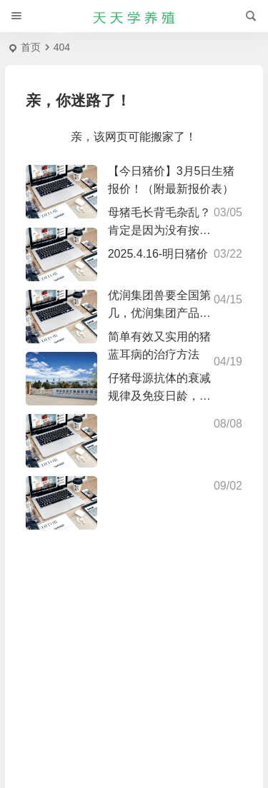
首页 (31, 47)
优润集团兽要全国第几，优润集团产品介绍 (159, 313)
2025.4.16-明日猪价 (158, 254)
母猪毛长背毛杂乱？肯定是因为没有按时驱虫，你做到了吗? (159, 230)
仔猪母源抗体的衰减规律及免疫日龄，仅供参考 (159, 396)
